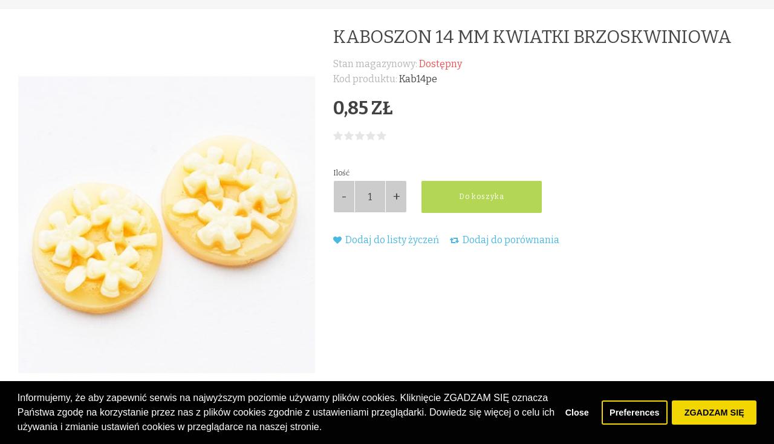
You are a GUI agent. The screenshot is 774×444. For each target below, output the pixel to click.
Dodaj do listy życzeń (386, 240)
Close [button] (577, 412)
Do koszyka (481, 196)
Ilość (341, 173)
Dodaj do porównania (504, 240)
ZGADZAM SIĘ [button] (714, 412)
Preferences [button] (634, 412)
